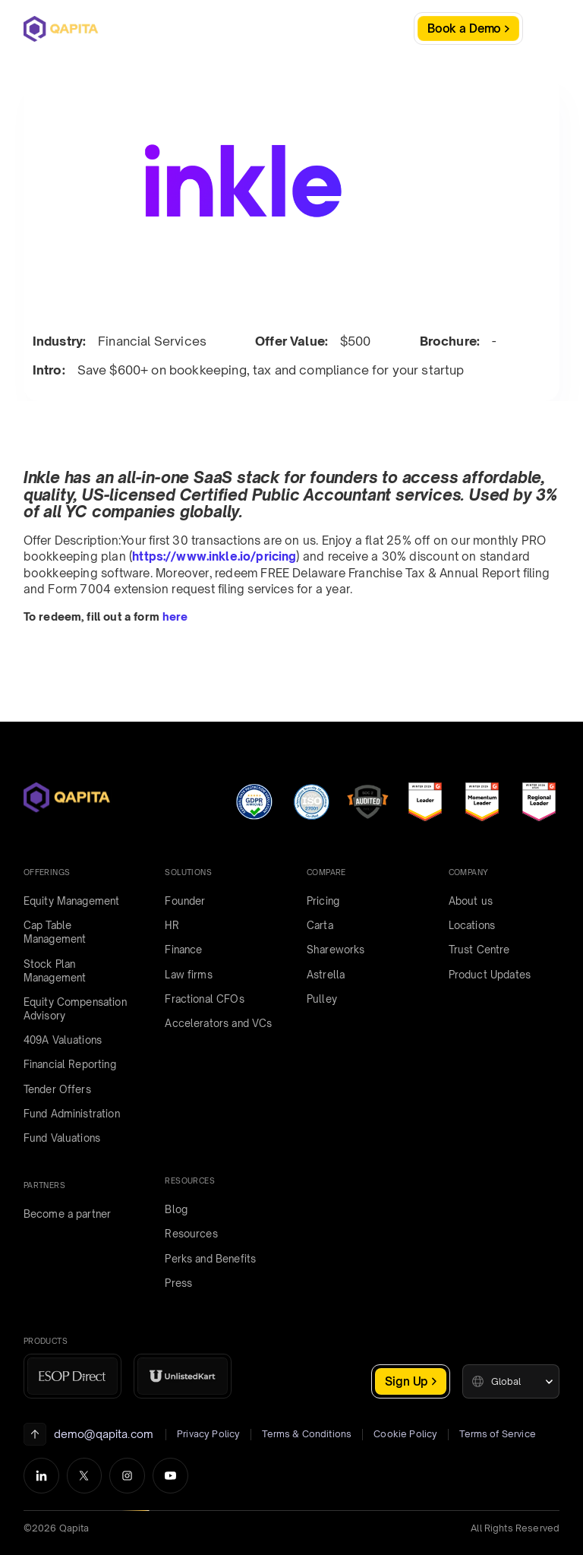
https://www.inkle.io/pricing (214, 556)
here (175, 616)
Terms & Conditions (306, 1434)
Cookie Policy (405, 1434)
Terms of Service (497, 1434)
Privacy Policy (208, 1434)
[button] (510, 1381)
